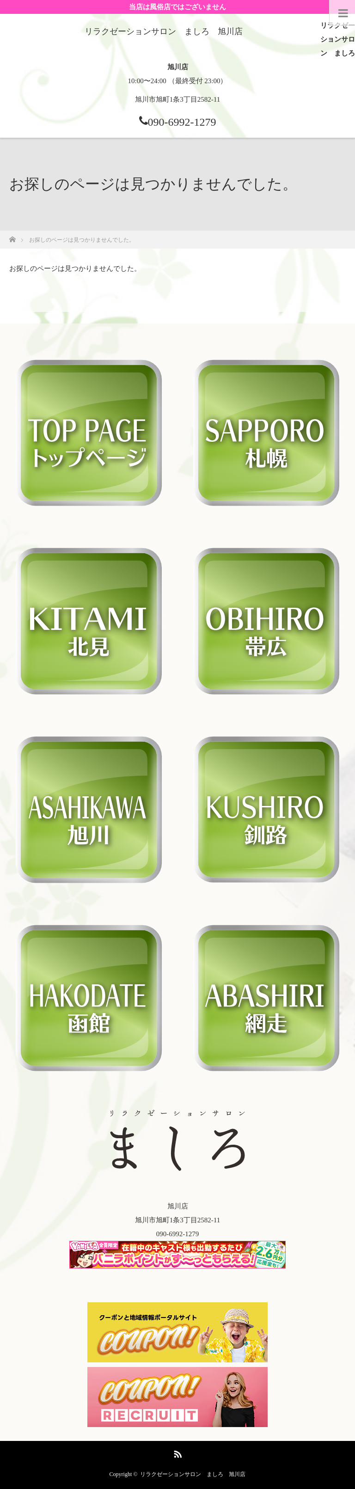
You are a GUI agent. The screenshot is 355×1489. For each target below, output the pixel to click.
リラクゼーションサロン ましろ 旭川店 (192, 1474)
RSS (177, 1452)
